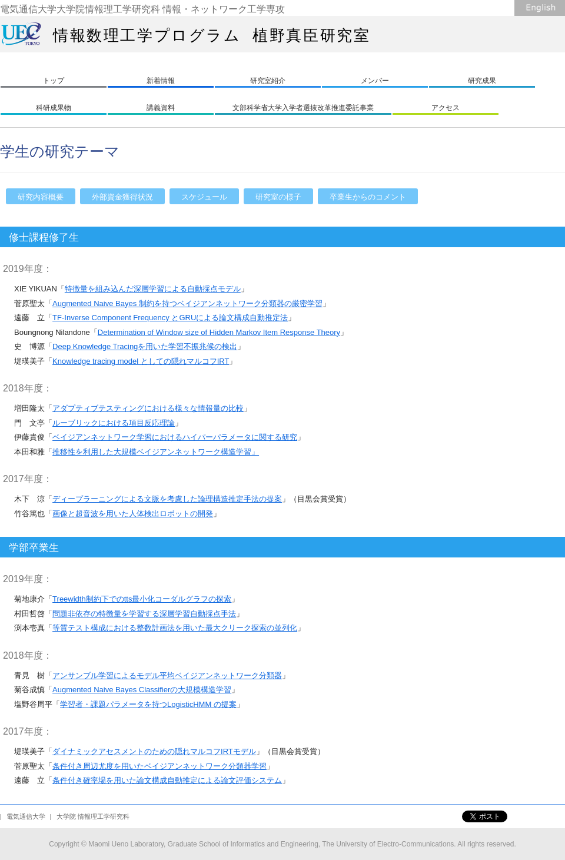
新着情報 (161, 81)
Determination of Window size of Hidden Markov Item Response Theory (219, 332)
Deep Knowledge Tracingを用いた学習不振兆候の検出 (144, 346)
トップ (53, 81)
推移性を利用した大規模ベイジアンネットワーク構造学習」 (155, 451)
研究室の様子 (278, 196)
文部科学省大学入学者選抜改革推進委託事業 (303, 108)
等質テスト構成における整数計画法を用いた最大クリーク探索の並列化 (174, 627)
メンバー (375, 81)
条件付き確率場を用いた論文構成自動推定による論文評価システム (167, 780)
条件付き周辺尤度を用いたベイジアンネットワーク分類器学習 (159, 766)
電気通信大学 (25, 816)
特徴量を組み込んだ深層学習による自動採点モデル (153, 288)
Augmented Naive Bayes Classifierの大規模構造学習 (141, 689)
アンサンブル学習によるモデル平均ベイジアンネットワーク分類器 (167, 675)
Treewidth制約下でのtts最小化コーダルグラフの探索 (141, 599)
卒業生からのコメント (368, 196)
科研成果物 (53, 108)
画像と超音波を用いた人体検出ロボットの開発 (132, 513)
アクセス (445, 108)
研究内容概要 (41, 196)
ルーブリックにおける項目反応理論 (113, 423)
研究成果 (482, 81)
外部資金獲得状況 (122, 196)
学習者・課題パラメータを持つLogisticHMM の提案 (148, 704)
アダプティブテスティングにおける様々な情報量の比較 (148, 408)
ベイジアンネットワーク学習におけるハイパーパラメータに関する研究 (174, 437)
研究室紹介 (267, 81)
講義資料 (161, 108)
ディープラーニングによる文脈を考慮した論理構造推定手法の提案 (167, 498)
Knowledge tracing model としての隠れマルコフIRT (140, 361)
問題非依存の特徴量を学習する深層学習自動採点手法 (144, 613)
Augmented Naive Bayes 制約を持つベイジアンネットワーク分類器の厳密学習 (187, 303)
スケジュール (204, 196)
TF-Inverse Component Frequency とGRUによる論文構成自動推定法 (170, 317)
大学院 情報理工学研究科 (92, 816)
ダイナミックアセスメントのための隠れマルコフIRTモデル (154, 751)
